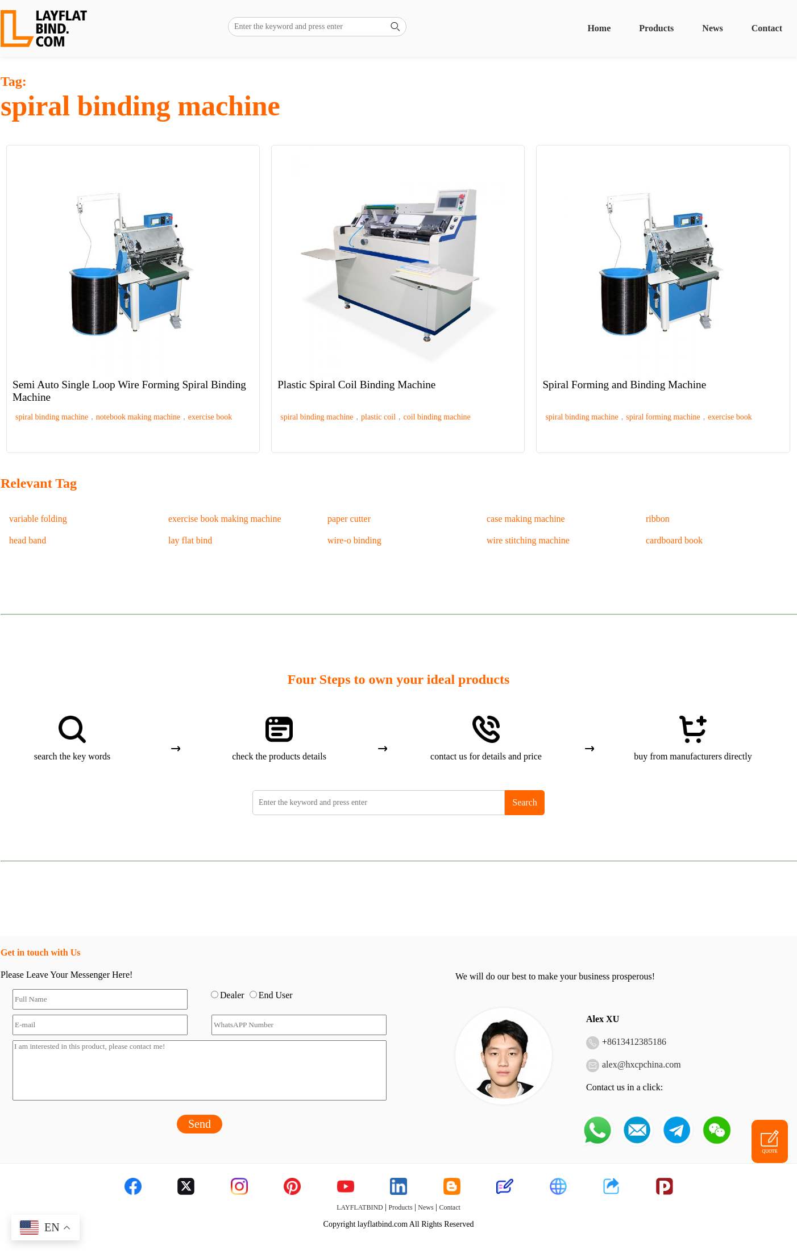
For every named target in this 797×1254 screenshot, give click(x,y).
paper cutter (349, 519)
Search (524, 802)
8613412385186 (636, 1042)
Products (656, 28)
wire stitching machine (528, 540)
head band (27, 540)
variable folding (38, 519)
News (712, 28)
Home (599, 28)
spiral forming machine (663, 417)
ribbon (658, 519)
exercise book (210, 417)
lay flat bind (190, 540)
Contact (767, 28)
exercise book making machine (224, 519)
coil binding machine (437, 417)
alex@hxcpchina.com (641, 1064)
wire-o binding (354, 540)
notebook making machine (138, 417)
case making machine (526, 519)
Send (199, 1124)
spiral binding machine (51, 417)
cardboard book (674, 540)
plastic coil (378, 417)
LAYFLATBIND (360, 1207)
